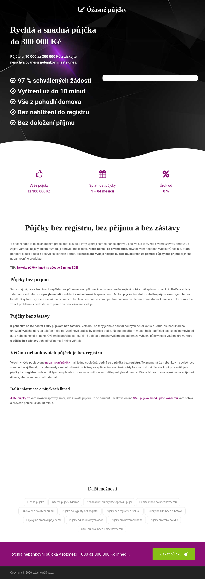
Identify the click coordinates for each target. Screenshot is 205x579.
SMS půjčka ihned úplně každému (155, 398)
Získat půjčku (174, 554)
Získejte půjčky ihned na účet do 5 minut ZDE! (47, 267)
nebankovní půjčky (57, 362)
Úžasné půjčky (102, 9)
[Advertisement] (102, 449)
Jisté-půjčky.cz (20, 398)
